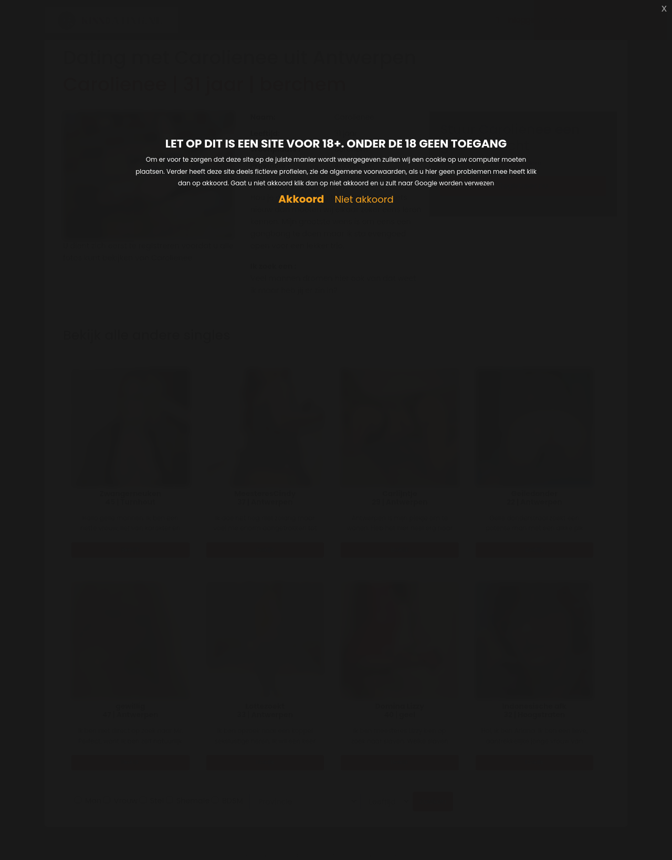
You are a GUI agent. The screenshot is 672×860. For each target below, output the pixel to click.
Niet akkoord (363, 200)
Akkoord (301, 199)
